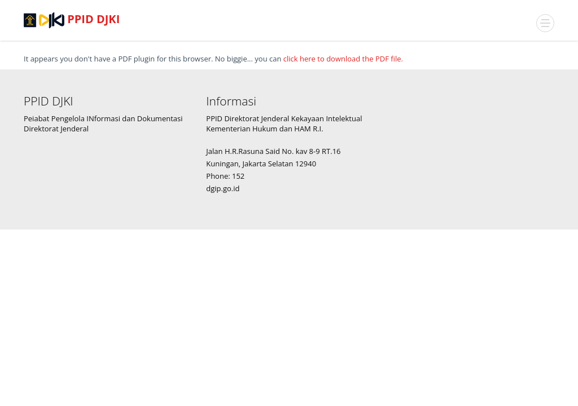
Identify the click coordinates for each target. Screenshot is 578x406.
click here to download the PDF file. (343, 59)
